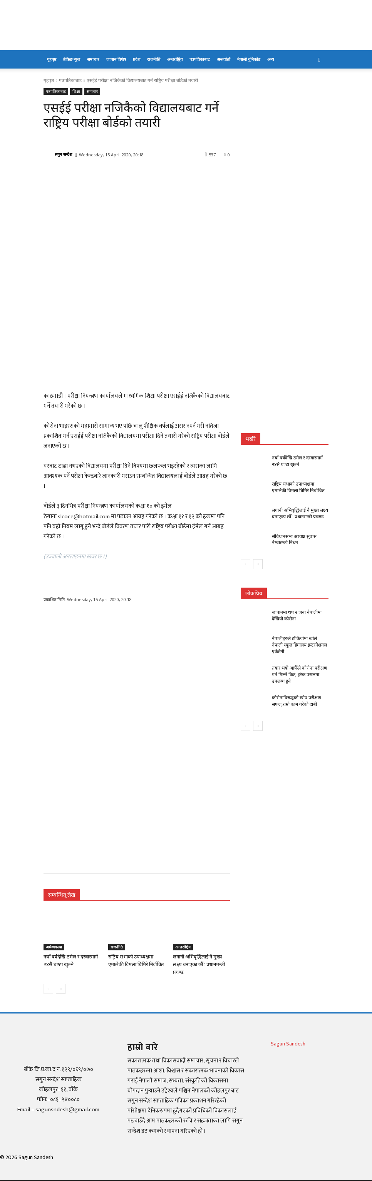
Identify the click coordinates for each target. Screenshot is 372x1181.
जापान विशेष (116, 59)
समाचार (93, 59)
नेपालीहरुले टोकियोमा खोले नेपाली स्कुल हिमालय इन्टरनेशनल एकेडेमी (299, 645)
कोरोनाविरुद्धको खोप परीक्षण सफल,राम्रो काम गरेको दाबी (296, 701)
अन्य (270, 59)
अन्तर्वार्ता (223, 59)
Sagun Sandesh (288, 1043)
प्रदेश (136, 59)
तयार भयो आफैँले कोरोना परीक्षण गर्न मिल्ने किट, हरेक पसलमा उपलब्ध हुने (299, 674)
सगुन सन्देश (63, 154)
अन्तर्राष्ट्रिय (175, 59)
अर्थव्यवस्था (54, 947)
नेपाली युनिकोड (248, 59)
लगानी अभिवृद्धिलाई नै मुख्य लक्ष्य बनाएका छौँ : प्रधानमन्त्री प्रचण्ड (199, 964)
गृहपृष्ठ (51, 59)
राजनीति (153, 59)
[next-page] (60, 989)
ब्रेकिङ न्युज (71, 59)
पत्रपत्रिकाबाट (199, 59)
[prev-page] (48, 989)
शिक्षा (76, 91)
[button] (319, 59)
